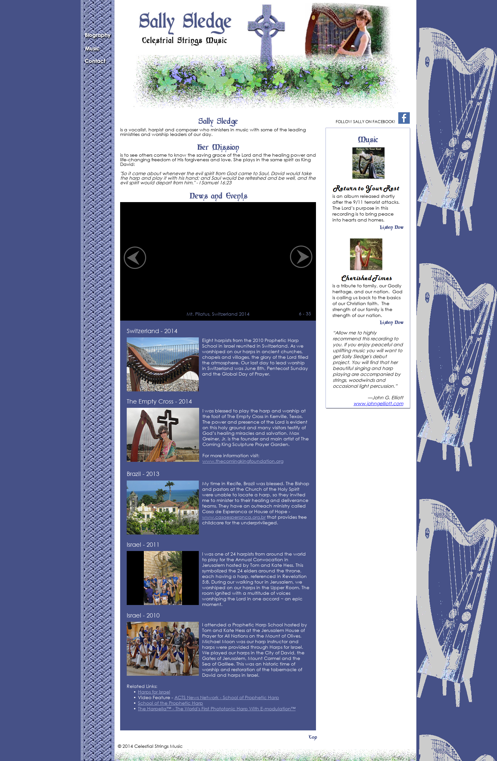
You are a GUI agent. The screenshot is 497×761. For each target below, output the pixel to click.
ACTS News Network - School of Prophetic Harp (226, 697)
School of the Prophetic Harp (170, 703)
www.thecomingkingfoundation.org (242, 461)
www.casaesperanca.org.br (234, 517)
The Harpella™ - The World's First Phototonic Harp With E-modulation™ (217, 708)
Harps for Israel (154, 692)
